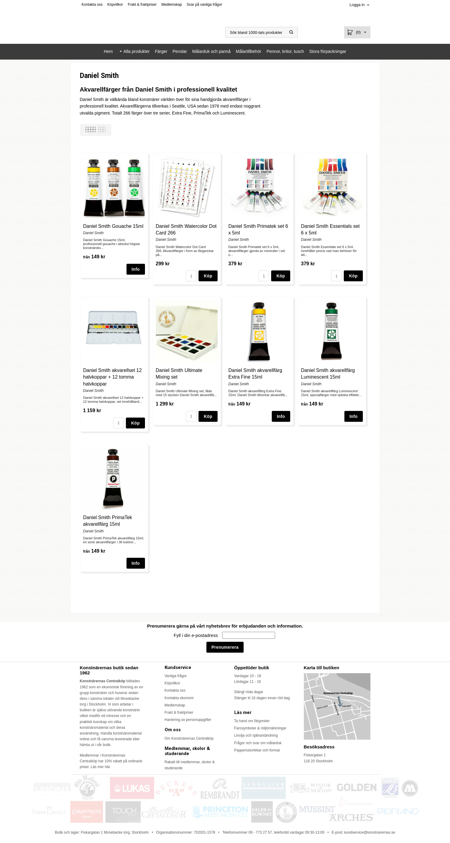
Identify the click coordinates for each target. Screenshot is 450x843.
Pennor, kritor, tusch (285, 51)
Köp (208, 275)
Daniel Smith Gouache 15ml (113, 226)
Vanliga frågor (176, 676)
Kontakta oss (92, 4)
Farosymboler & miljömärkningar (260, 728)
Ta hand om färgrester (252, 721)
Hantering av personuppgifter (188, 720)
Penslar (179, 51)
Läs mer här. (101, 767)
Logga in (357, 4)
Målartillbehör (248, 51)
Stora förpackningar (327, 51)
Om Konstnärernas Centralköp (189, 738)
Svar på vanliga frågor (204, 4)
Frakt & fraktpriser (142, 4)
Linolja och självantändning (256, 735)
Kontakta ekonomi (179, 698)
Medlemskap (171, 4)
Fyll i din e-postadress (196, 635)
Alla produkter (136, 51)
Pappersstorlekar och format (257, 750)
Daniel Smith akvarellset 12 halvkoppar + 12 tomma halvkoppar (112, 377)
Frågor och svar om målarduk (258, 743)
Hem (108, 51)
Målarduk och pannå (211, 51)
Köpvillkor (115, 4)
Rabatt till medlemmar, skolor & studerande (190, 765)
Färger (161, 51)
